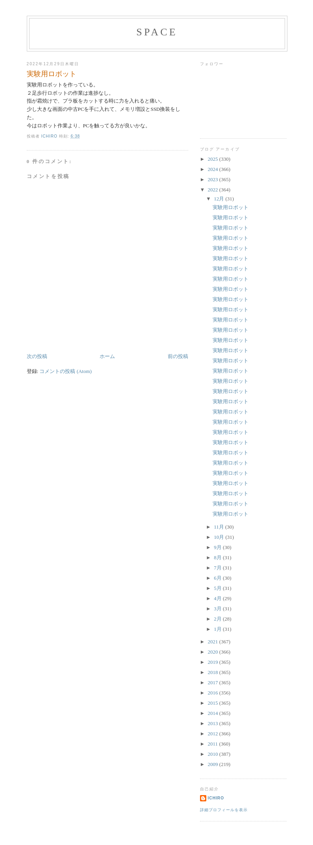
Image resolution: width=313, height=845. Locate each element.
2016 (213, 693)
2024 (213, 169)
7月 (218, 568)
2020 (213, 652)
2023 (213, 179)
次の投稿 (37, 356)
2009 (213, 764)
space (157, 32)
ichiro (216, 798)
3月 (218, 609)
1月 (218, 629)
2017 (213, 682)
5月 (218, 588)
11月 (219, 527)
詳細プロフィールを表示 (224, 810)
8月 (218, 557)
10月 (219, 537)
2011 (213, 744)
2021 (213, 642)
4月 (218, 598)
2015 (213, 703)
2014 (213, 713)
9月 (218, 547)
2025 (213, 159)
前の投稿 (178, 356)
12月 (219, 199)
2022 (213, 190)
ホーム (107, 356)
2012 (213, 734)
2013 (213, 723)
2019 (213, 662)
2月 (218, 619)
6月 (218, 578)
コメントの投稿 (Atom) (65, 371)
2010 (213, 754)
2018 (213, 672)
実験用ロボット (230, 207)
